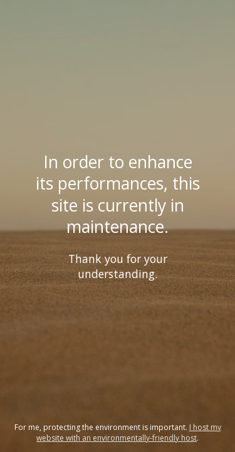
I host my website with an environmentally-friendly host (128, 432)
